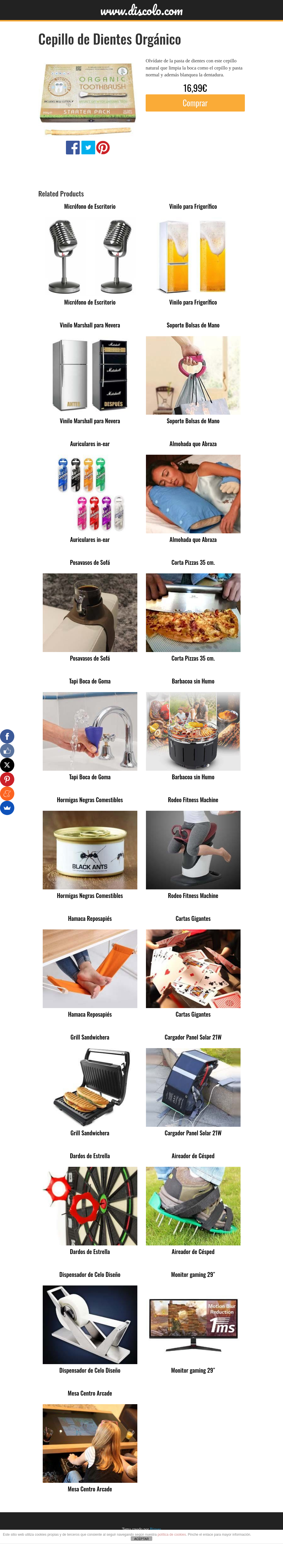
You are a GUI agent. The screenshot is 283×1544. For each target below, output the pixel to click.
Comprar (195, 103)
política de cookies (172, 1535)
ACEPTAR (141, 1539)
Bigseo (155, 1529)
